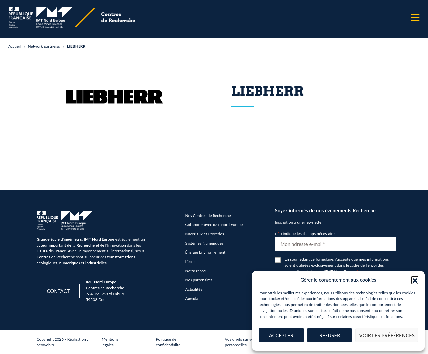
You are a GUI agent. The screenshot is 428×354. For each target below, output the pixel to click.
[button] (415, 279)
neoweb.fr (46, 344)
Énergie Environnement (205, 252)
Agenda (191, 298)
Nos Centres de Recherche (208, 215)
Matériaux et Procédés (204, 233)
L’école (191, 261)
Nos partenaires (199, 279)
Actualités (193, 289)
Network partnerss (44, 46)
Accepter (281, 335)
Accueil (14, 46)
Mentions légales (110, 342)
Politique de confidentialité (168, 342)
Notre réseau (196, 270)
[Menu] (415, 17)
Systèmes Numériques (204, 243)
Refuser (329, 335)
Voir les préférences (387, 335)
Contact (58, 291)
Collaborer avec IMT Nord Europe (214, 224)
